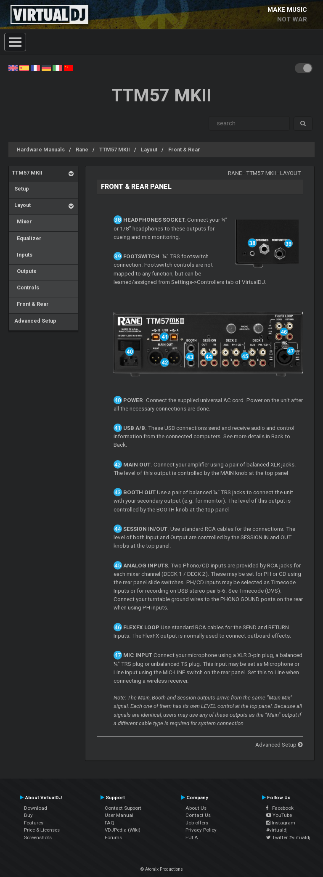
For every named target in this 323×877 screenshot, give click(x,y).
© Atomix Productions (161, 869)
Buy (28, 815)
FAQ (109, 823)
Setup (20, 188)
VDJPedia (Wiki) (122, 830)
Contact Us (198, 815)
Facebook (280, 808)
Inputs (22, 255)
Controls (25, 287)
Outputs (24, 271)
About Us (196, 808)
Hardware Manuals (41, 149)
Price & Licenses (42, 830)
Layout (149, 149)
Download (35, 808)
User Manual (119, 815)
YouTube (279, 815)
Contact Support (123, 808)
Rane (82, 149)
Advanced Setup (34, 321)
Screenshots (38, 837)
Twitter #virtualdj (288, 837)
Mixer (22, 221)
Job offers (196, 823)
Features (33, 823)
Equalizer (27, 238)
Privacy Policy (201, 830)
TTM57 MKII (114, 149)
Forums (113, 837)
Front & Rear (184, 149)
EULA (191, 837)
